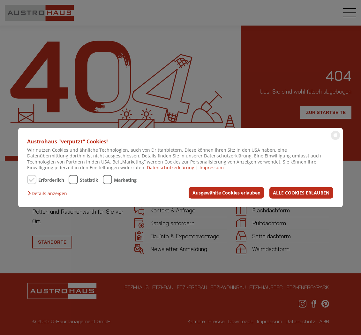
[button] (49, 193)
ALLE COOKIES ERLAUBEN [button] (301, 192)
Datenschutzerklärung (170, 167)
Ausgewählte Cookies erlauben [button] (226, 192)
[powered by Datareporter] (335, 139)
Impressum (211, 167)
